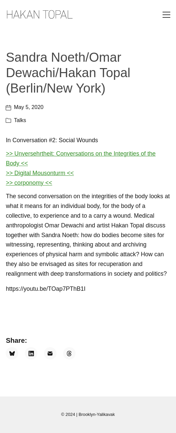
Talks (20, 120)
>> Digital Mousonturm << (40, 173)
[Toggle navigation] (166, 14)
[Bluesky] (12, 353)
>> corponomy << (29, 182)
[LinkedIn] (31, 353)
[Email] (50, 353)
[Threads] (69, 353)
